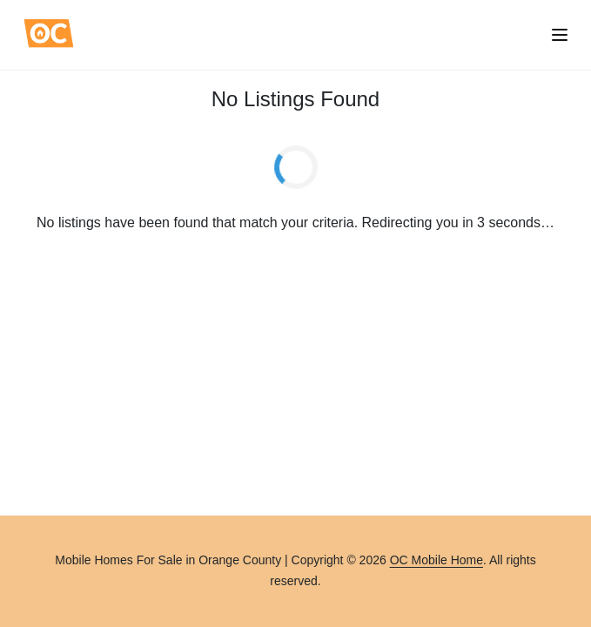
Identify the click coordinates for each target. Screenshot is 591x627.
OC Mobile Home (436, 560)
